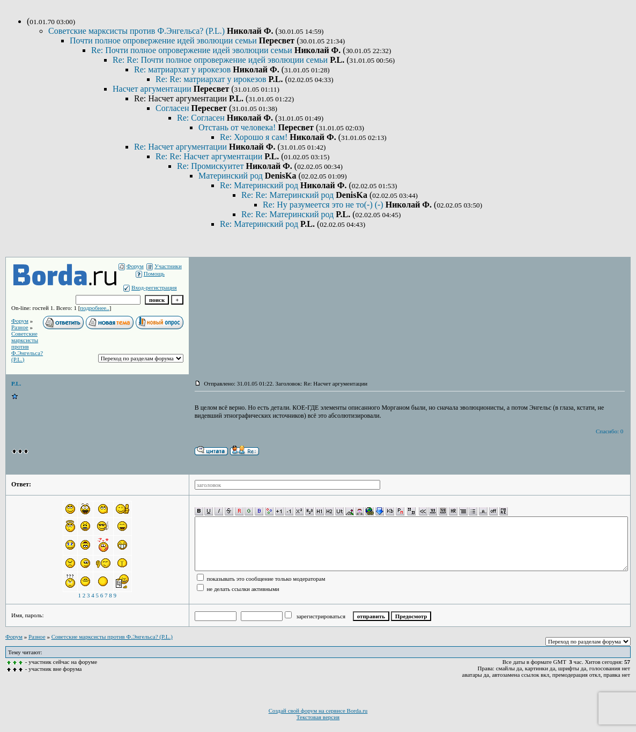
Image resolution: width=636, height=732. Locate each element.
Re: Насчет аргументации (181, 146)
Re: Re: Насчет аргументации (210, 156)
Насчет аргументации (153, 88)
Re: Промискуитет (211, 166)
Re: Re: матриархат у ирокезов (212, 79)
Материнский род (231, 175)
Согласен (173, 108)
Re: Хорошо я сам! (255, 137)
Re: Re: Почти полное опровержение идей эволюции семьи (221, 59)
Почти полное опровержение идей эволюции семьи (164, 40)
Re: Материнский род (260, 185)
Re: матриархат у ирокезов (183, 69)
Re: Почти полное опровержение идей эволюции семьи (192, 50)
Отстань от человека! (238, 127)
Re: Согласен (202, 117)
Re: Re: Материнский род (288, 194)
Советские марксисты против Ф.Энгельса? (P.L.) (137, 30)
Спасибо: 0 (609, 431)
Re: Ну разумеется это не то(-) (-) (324, 204)
